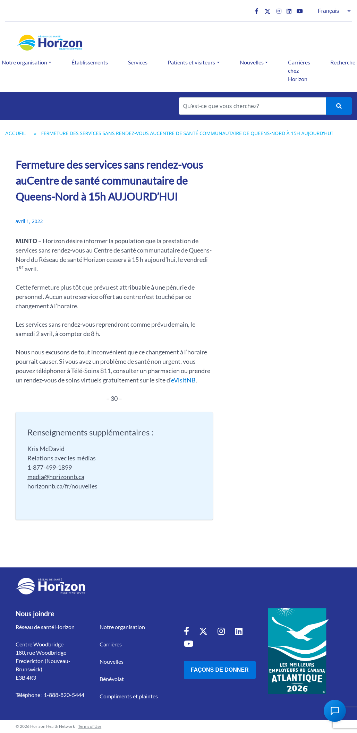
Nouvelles (252, 62)
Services (137, 62)
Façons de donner (220, 670)
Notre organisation (122, 627)
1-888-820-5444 (64, 694)
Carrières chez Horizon (299, 70)
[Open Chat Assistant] (335, 711)
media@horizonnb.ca (55, 476)
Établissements (89, 62)
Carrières (111, 644)
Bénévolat (112, 678)
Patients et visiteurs (191, 62)
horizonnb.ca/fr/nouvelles (62, 486)
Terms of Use (89, 726)
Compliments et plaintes (129, 696)
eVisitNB (183, 380)
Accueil (15, 133)
